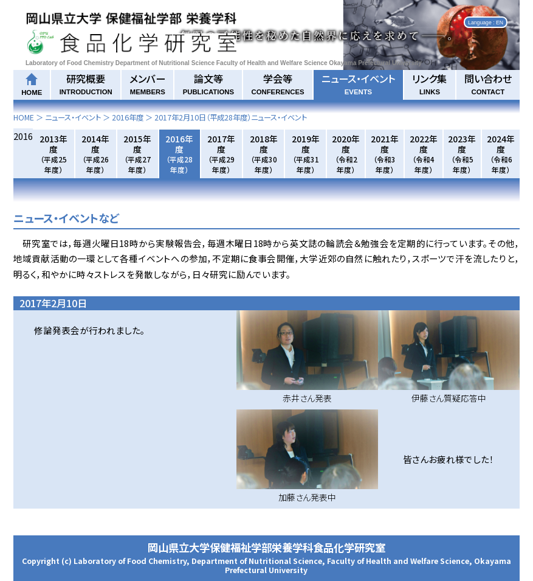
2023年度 (462, 154)
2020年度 (346, 154)
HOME (23, 117)
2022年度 (424, 154)
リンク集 (429, 83)
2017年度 (221, 154)
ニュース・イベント (358, 83)
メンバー (147, 83)
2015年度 (137, 154)
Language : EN (485, 22)
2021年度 (385, 154)
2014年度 (95, 154)
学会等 (277, 83)
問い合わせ (488, 83)
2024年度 (501, 154)
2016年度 (127, 117)
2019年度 (306, 154)
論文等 (208, 83)
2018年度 (264, 154)
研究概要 (86, 83)
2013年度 (53, 154)
